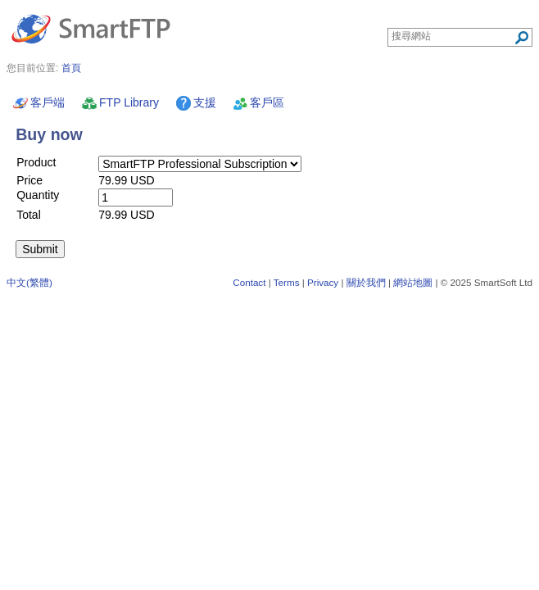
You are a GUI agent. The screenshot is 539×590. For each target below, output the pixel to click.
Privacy (322, 282)
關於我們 (366, 282)
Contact (249, 282)
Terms (287, 282)
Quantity (37, 195)
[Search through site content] (453, 36)
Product (36, 162)
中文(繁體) (29, 282)
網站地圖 (413, 282)
